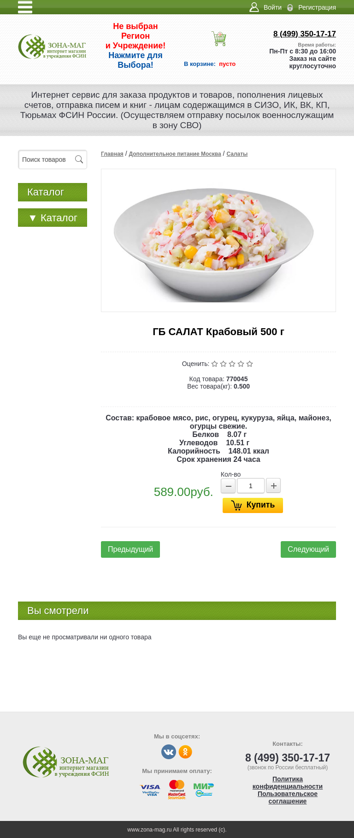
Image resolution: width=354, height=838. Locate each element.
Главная (112, 154)
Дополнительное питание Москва (175, 154)
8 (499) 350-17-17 (304, 34)
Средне (233, 363)
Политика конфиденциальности (288, 782)
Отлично (250, 363)
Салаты (237, 154)
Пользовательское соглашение (288, 797)
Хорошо (241, 363)
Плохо (224, 363)
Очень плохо (215, 363)
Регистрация (317, 7)
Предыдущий (130, 549)
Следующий (308, 549)
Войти (273, 7)
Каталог (52, 218)
